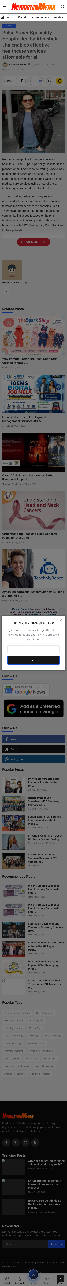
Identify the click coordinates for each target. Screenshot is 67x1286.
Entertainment (40, 17)
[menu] (4, 7)
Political (58, 17)
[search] (62, 7)
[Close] (61, 619)
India (9, 17)
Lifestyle (22, 17)
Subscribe (33, 660)
